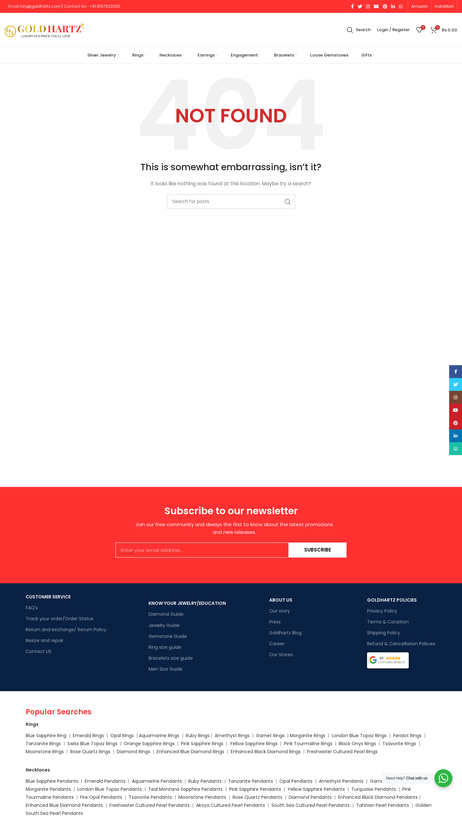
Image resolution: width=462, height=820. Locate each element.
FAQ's (32, 607)
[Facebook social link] (352, 6)
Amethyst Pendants (341, 781)
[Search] (359, 29)
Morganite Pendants (48, 789)
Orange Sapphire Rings (149, 743)
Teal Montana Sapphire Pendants (185, 789)
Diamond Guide (166, 614)
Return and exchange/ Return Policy (66, 629)
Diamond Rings (133, 751)
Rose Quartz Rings (90, 751)
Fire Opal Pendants (102, 797)
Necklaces (38, 770)
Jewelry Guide (164, 625)
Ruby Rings (198, 735)
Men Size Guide (166, 669)
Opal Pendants (295, 781)
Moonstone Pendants (202, 797)
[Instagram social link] (368, 6)
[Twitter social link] (360, 6)
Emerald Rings (88, 735)
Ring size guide (165, 647)
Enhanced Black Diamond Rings (266, 751)
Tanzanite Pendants (250, 781)
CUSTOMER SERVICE (48, 597)
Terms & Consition (388, 622)
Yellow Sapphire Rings (254, 743)
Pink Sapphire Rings (202, 743)
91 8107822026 (106, 6)
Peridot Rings (407, 735)
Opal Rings (122, 735)
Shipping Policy (383, 633)
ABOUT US (280, 600)
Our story (279, 611)
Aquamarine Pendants (157, 781)
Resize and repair (45, 640)
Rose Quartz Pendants (257, 797)
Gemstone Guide (168, 636)
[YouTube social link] (376, 6)
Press (275, 622)
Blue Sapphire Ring (46, 735)
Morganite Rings (307, 735)
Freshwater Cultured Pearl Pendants (149, 805)
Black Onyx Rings (357, 743)
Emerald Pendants (105, 781)
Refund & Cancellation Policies (401, 643)
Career (277, 643)
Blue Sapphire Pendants (52, 781)
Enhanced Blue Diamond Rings (190, 751)
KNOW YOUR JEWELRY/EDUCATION (187, 603)
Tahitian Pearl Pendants (382, 805)
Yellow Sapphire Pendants (316, 789)
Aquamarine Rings (159, 735)
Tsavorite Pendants (150, 797)
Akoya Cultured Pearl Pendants (230, 805)
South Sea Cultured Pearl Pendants (310, 805)
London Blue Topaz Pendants (109, 789)
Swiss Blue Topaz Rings (93, 743)
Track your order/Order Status (59, 618)
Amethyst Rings (232, 735)
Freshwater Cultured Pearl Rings (342, 751)
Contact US (38, 651)
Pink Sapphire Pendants (255, 789)
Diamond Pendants (310, 797)
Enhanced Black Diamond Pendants (378, 797)
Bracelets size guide (171, 658)
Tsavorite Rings (399, 743)
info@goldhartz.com (40, 6)
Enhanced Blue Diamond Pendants (64, 805)
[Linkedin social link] (393, 6)
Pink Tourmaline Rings (308, 743)
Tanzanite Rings (44, 743)
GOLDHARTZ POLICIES (392, 600)
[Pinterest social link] (385, 6)
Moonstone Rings (45, 751)
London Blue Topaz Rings (358, 735)
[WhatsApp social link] (401, 6)
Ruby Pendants (205, 781)
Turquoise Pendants (373, 789)
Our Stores (281, 654)
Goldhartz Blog (285, 633)
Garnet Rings (270, 735)
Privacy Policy (382, 611)
